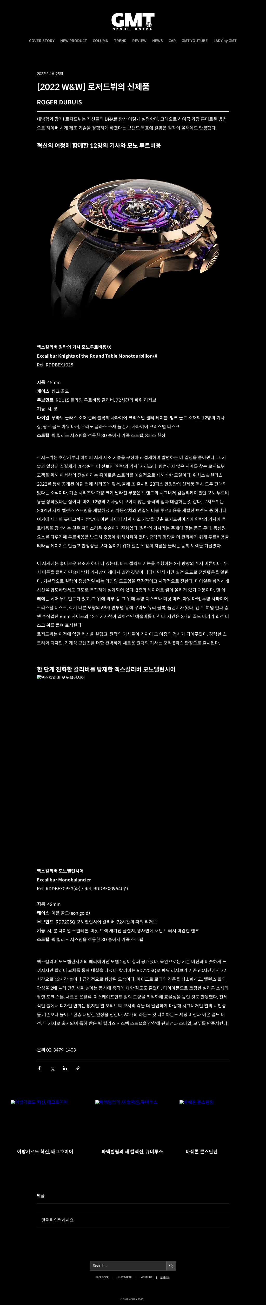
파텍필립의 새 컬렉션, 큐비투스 (132, 1152)
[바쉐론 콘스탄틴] (217, 1121)
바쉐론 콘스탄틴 (202, 1152)
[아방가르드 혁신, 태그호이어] (49, 1121)
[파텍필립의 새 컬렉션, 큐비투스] (133, 1121)
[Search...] (124, 1266)
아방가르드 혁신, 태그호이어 (45, 1152)
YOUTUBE (146, 1277)
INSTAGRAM (125, 1277)
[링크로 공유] (77, 1068)
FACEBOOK (102, 1277)
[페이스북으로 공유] (39, 1068)
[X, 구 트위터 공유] (52, 1068)
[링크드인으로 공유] (64, 1068)
